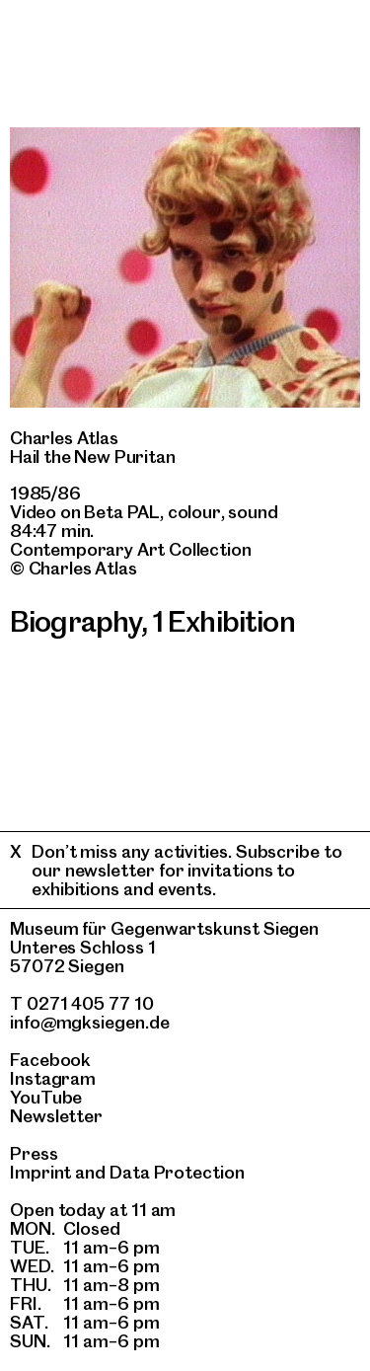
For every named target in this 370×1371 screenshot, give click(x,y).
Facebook (50, 1059)
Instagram (53, 1078)
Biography (75, 621)
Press (34, 1153)
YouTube (46, 1097)
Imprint (40, 1172)
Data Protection (177, 1172)
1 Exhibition (224, 621)
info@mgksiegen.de (90, 1022)
